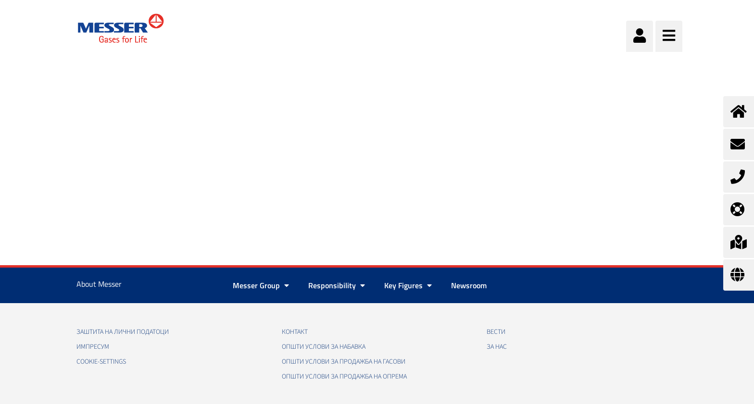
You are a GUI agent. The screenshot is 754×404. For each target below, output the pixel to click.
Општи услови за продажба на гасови (343, 362)
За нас (497, 347)
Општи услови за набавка (323, 347)
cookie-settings (101, 362)
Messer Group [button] (261, 285)
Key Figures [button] (408, 285)
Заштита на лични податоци (122, 332)
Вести (496, 332)
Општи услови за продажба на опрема (344, 376)
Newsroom (469, 285)
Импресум (92, 347)
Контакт (295, 332)
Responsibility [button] (336, 285)
